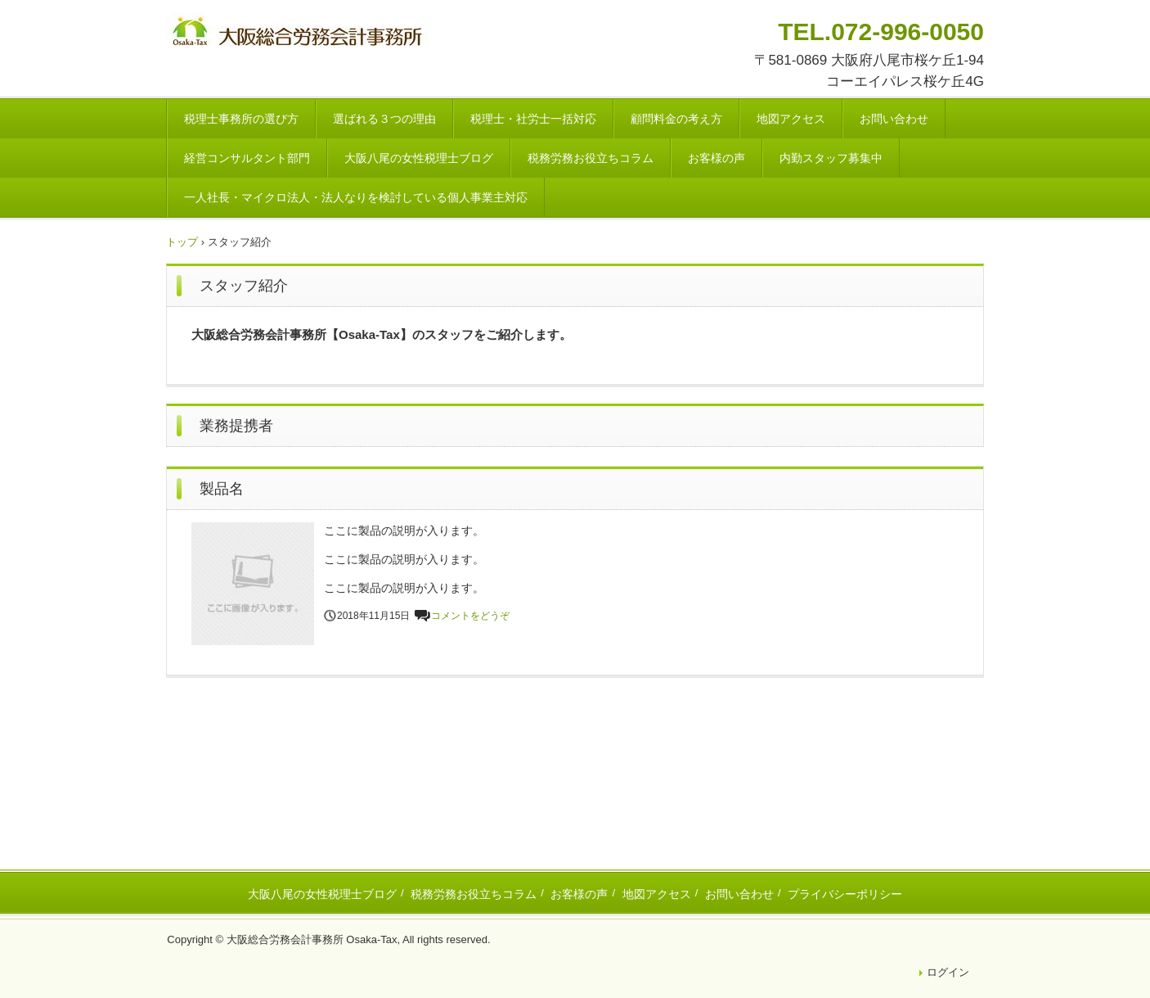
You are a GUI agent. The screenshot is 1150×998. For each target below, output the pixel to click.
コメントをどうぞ (470, 615)
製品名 (222, 489)
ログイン (948, 972)
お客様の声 (716, 158)
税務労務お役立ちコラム (591, 158)
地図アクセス (791, 118)
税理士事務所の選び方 (241, 118)
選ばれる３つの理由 (384, 118)
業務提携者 (236, 426)
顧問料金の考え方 (676, 118)
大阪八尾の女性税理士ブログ (418, 158)
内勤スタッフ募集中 (831, 158)
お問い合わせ (894, 118)
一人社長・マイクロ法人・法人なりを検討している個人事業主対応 (356, 197)
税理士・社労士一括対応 (533, 118)
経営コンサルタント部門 (247, 158)
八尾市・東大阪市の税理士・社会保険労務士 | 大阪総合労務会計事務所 (299, 34)
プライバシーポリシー (845, 894)
